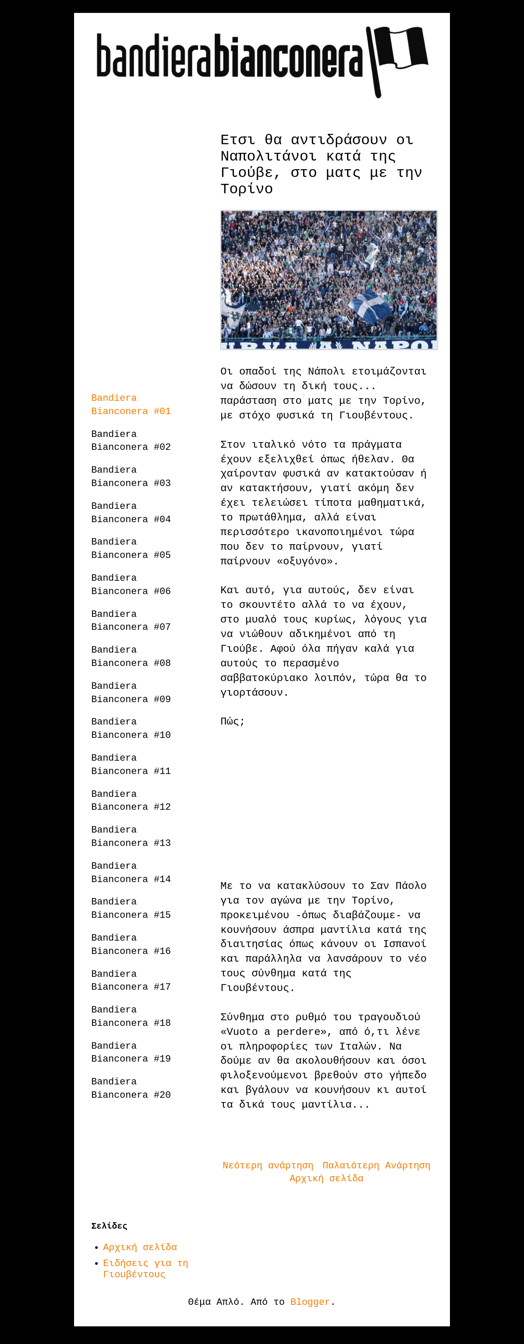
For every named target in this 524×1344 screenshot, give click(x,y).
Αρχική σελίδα (327, 1179)
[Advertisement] (326, 804)
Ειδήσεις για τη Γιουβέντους (146, 1269)
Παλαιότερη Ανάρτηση (376, 1166)
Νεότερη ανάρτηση (268, 1166)
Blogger (310, 1302)
